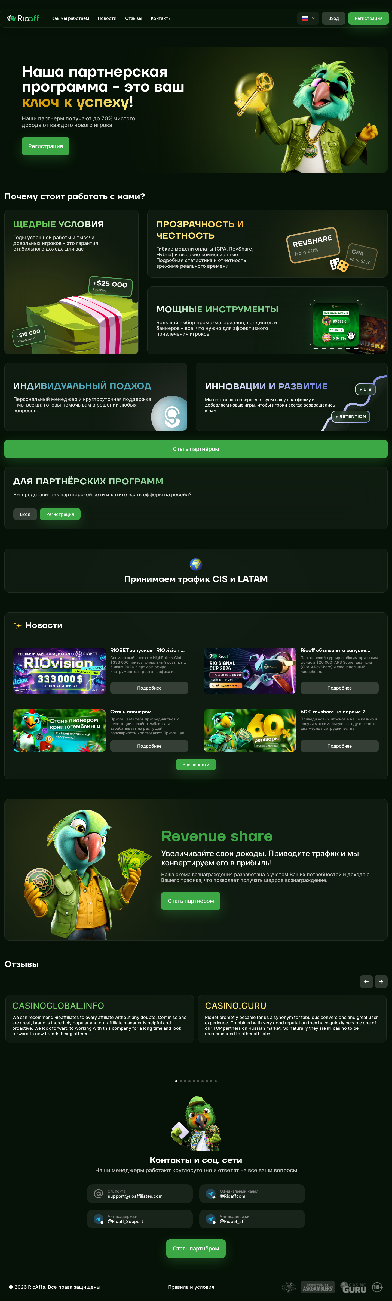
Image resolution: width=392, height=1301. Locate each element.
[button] (366, 981)
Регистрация (368, 18)
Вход (25, 514)
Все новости (196, 764)
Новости (107, 18)
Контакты (161, 18)
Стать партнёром (196, 449)
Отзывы (133, 18)
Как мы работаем (70, 18)
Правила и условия (191, 1287)
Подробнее (149, 688)
